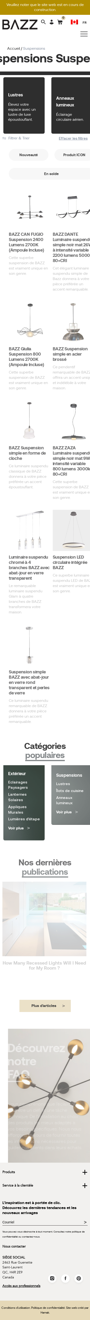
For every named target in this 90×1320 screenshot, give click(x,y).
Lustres (15, 94)
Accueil (13, 48)
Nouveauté (45, 155)
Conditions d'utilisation (15, 1307)
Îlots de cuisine (70, 785)
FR (85, 22)
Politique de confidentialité (48, 1307)
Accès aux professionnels (21, 1286)
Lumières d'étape (24, 799)
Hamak (45, 1312)
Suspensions (69, 769)
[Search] (43, 22)
